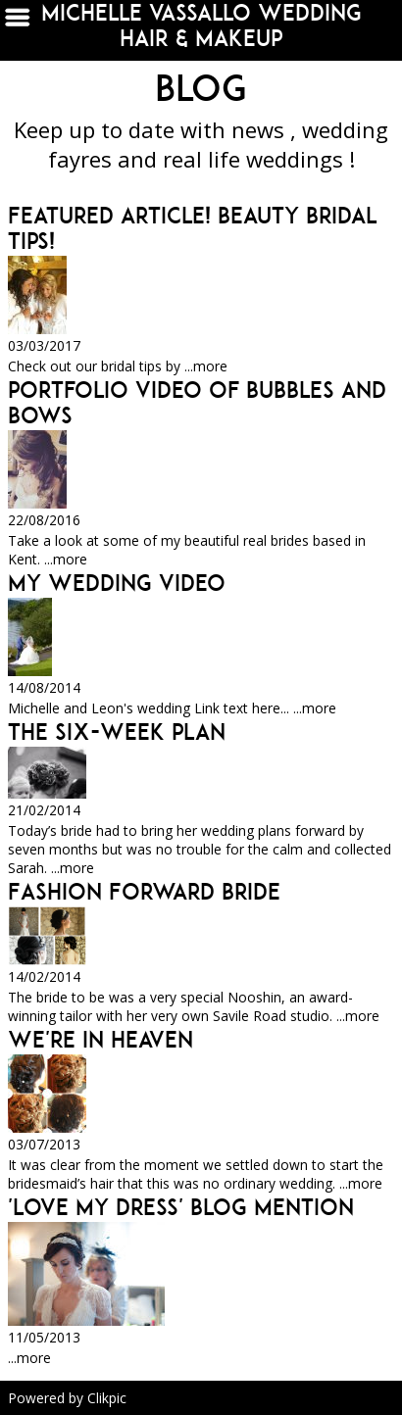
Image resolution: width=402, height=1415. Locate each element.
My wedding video (117, 583)
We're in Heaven (100, 1039)
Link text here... (241, 708)
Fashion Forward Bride (144, 891)
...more (205, 366)
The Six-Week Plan (117, 732)
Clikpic (106, 1398)
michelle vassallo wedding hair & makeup (201, 25)
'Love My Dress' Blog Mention (181, 1207)
